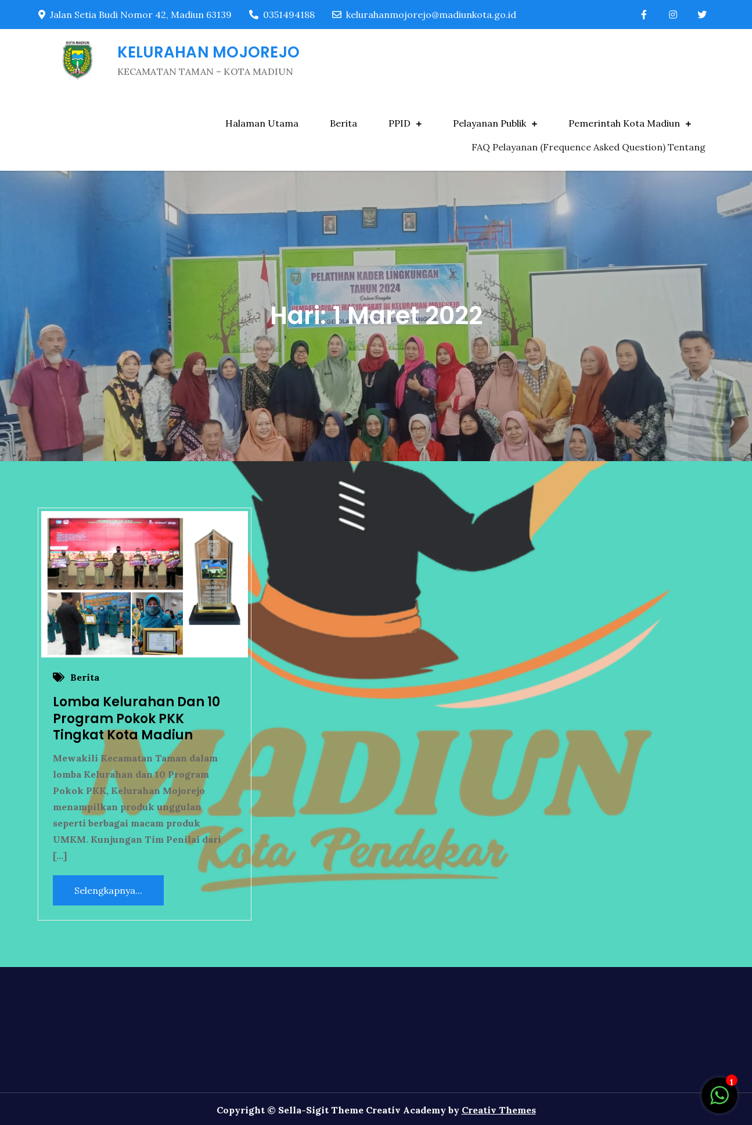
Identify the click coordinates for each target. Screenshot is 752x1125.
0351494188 (282, 14)
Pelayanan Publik (489, 123)
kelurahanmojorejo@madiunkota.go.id (424, 14)
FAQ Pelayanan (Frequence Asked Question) (568, 147)
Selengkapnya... (108, 890)
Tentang (687, 147)
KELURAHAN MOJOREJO (208, 52)
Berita (343, 123)
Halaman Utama (261, 123)
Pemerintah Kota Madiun (624, 123)
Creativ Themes (499, 1110)
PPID (399, 123)
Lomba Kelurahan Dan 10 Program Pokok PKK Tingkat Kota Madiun (136, 718)
